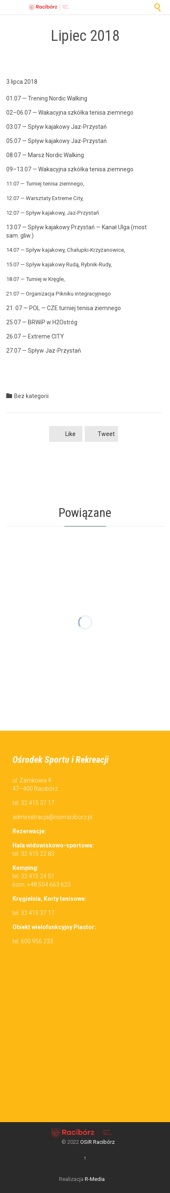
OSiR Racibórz (97, 1142)
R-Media (95, 1179)
